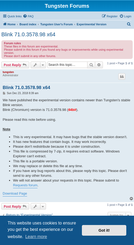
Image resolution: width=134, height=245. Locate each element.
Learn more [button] (36, 236)
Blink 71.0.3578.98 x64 (28, 34)
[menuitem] (28, 16)
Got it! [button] (104, 230)
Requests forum (25, 185)
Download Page (15, 193)
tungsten (8, 72)
